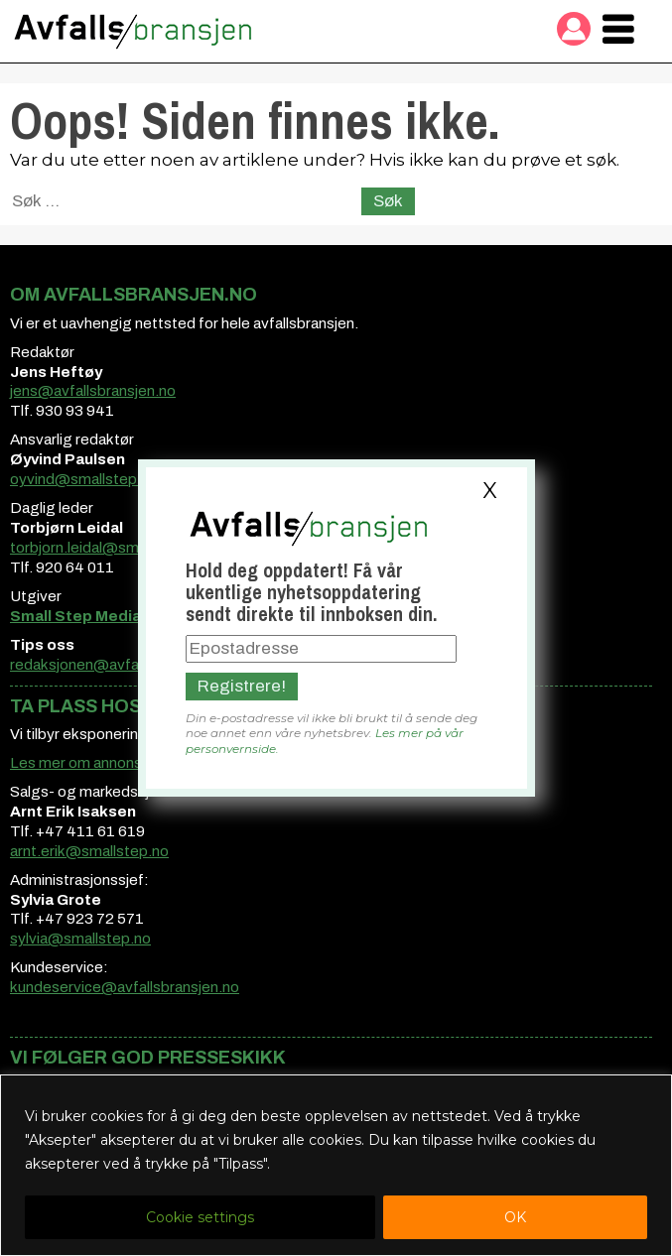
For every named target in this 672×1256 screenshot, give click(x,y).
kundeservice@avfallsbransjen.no (124, 987)
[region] (336, 1165)
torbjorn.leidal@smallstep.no (107, 548)
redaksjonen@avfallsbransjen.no (120, 665)
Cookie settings (200, 1217)
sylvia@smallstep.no (80, 938)
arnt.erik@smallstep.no (89, 851)
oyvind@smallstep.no (84, 479)
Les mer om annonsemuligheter (117, 763)
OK (515, 1217)
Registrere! (242, 686)
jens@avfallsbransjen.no (93, 391)
